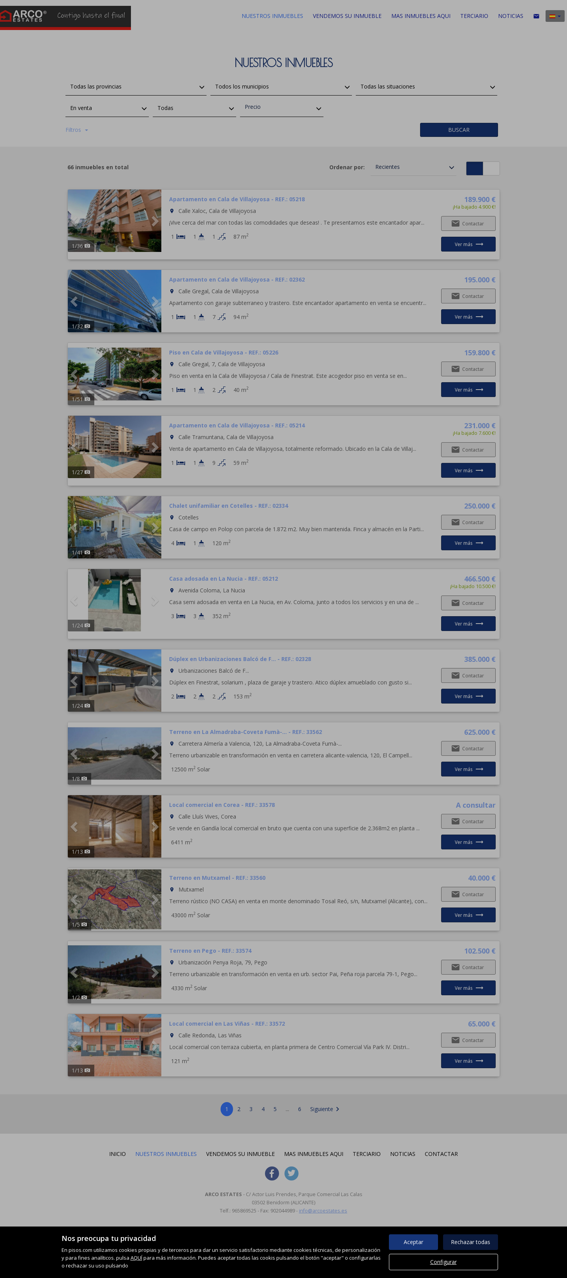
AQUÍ (136, 1257)
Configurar (443, 1262)
